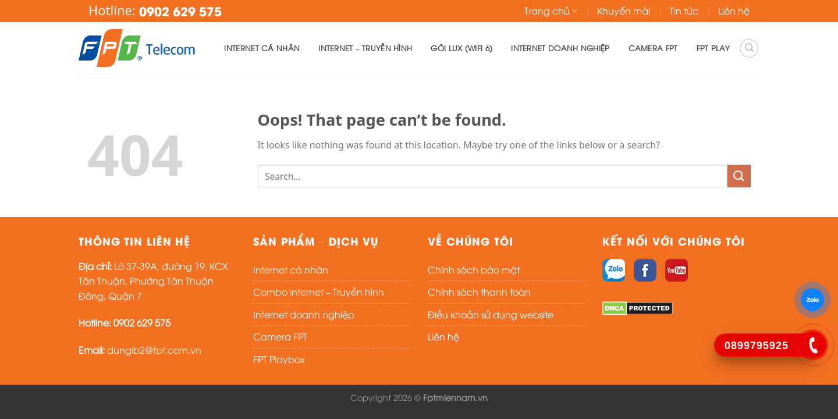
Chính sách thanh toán (479, 291)
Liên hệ (734, 10)
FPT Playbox (279, 359)
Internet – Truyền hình (365, 47)
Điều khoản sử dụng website (490, 314)
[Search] (749, 48)
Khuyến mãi (623, 10)
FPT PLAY (713, 47)
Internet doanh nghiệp (560, 47)
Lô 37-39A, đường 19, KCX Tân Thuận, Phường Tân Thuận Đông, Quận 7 (153, 281)
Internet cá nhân (262, 47)
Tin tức (684, 10)
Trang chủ (550, 10)
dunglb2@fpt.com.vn (154, 349)
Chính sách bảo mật (474, 269)
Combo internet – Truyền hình (318, 291)
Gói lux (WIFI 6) (461, 47)
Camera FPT (653, 47)
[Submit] (739, 176)
